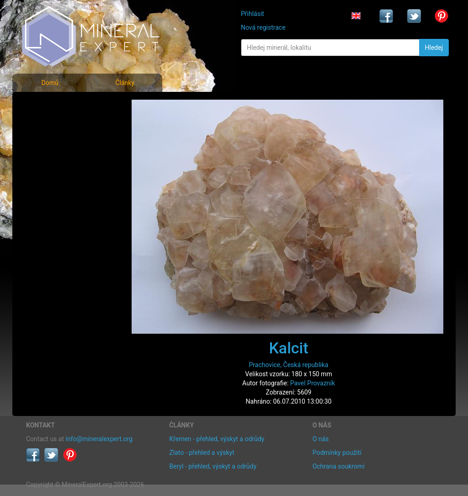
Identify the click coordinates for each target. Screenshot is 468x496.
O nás (321, 439)
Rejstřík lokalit (52, 166)
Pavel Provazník (312, 383)
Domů (49, 82)
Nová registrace (263, 27)
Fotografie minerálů (62, 105)
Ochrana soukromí (339, 466)
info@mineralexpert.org (99, 439)
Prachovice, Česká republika (289, 364)
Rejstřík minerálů (57, 125)
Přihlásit (252, 13)
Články (124, 82)
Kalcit (288, 348)
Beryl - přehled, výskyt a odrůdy (212, 466)
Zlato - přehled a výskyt (201, 452)
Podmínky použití (337, 452)
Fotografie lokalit (57, 145)
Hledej (434, 47)
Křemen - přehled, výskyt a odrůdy (216, 439)
